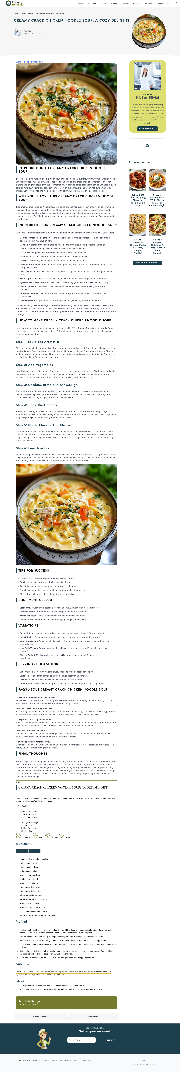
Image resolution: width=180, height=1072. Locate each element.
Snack (136, 4)
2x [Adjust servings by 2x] (25, 851)
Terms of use (85, 1060)
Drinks (114, 4)
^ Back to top (24, 1060)
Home (80, 4)
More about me (146, 128)
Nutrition (52, 837)
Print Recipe (37, 62)
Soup (23, 13)
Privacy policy (70, 1060)
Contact (160, 4)
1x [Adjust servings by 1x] (19, 851)
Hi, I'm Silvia (44, 1060)
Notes (64, 837)
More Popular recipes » (147, 263)
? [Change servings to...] (37, 851)
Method (39, 837)
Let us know (21, 1004)
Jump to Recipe (23, 62)
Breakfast (91, 4)
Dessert (125, 4)
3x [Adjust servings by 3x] (32, 851)
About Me (147, 4)
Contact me (57, 1060)
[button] (17, 856)
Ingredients (24, 837)
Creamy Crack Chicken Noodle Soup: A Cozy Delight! (46, 13)
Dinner (103, 4)
